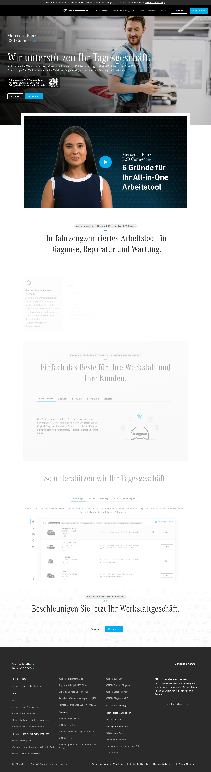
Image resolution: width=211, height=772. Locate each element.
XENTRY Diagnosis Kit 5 (117, 698)
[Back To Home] (36, 10)
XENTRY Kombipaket (21, 740)
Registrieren (199, 10)
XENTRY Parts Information (71, 679)
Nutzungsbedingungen (164, 764)
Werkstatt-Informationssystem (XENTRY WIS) (33, 747)
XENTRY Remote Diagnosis (118, 685)
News (14, 693)
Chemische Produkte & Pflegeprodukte (30, 720)
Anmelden (179, 10)
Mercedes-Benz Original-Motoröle (28, 726)
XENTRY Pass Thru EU (69, 725)
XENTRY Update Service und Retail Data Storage (78, 746)
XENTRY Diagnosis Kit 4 (117, 692)
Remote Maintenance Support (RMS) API (78, 705)
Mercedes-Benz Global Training (26, 686)
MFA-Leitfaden (113, 753)
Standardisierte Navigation (122, 11)
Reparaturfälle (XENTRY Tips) (73, 685)
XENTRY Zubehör (114, 679)
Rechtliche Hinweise (139, 764)
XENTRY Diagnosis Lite (70, 718)
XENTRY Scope (66, 738)
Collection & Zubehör (116, 740)
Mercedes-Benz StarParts (24, 713)
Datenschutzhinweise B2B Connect (108, 764)
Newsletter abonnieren (177, 704)
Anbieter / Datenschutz (147, 11)
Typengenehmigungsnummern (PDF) (123, 746)
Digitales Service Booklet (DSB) (74, 692)
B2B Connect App (114, 733)
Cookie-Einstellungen (189, 764)
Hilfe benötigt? (102, 11)
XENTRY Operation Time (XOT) (26, 753)
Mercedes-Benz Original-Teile (26, 707)
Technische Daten (114, 719)
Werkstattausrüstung (116, 705)
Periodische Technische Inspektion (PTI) (77, 698)
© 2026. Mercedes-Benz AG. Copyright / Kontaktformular (40, 764)
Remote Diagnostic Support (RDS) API (77, 732)
